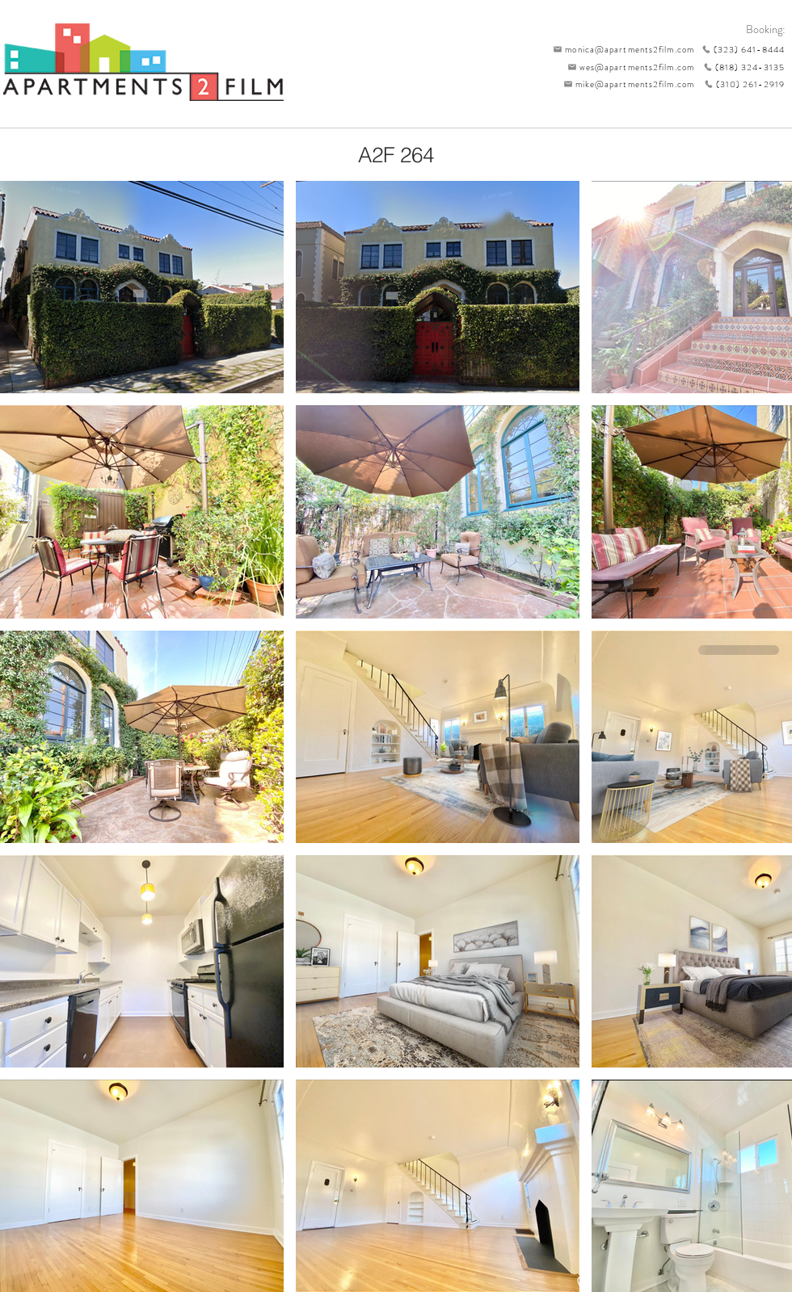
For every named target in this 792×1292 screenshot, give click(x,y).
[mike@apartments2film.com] (625, 84)
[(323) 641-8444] (739, 49)
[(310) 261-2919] (739, 84)
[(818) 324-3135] (739, 67)
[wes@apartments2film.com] (628, 67)
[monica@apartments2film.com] (620, 49)
